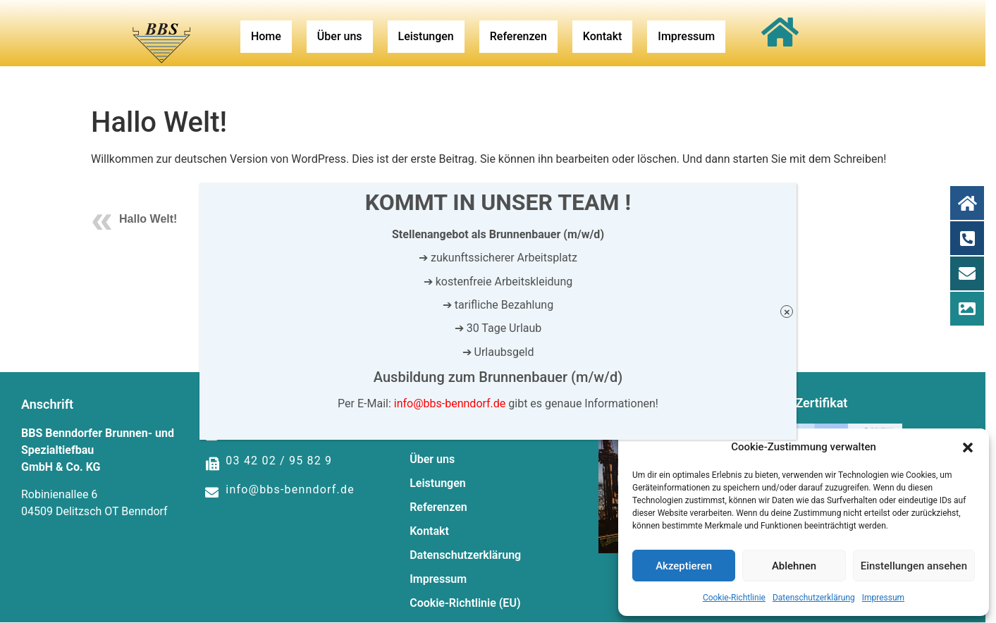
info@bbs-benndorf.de (450, 403)
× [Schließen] (787, 312)
